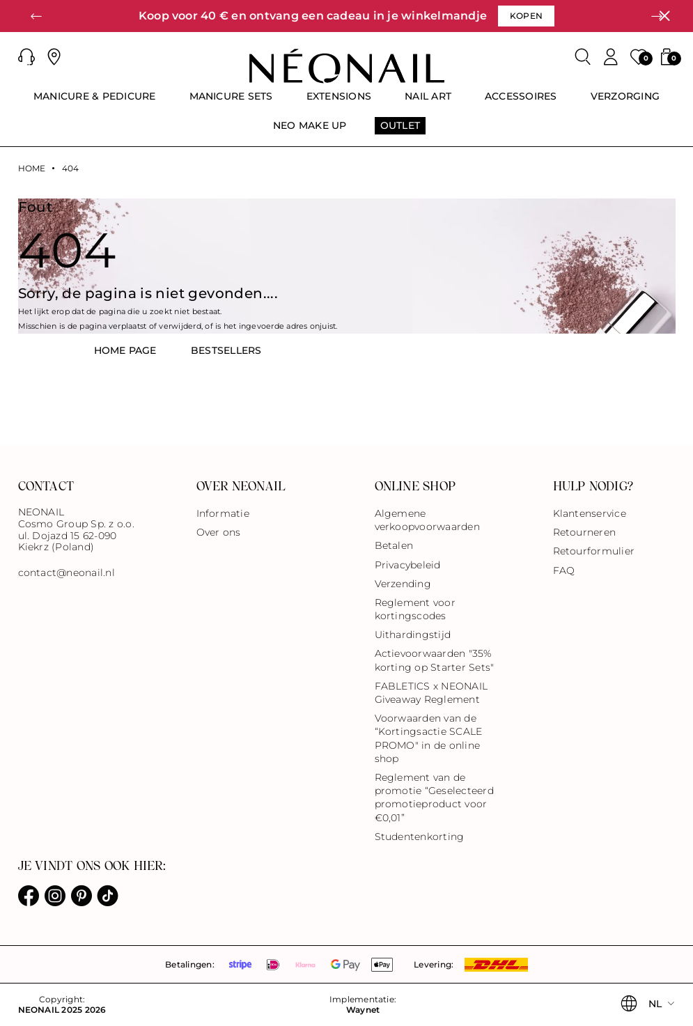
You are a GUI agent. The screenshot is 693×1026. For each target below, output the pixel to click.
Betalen (394, 545)
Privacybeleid (408, 565)
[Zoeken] (583, 57)
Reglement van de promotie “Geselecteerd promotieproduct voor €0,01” (434, 797)
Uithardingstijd (413, 634)
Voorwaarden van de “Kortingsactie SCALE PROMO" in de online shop (429, 738)
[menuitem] (95, 102)
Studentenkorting (420, 836)
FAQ (564, 570)
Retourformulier (594, 551)
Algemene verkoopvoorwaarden (427, 520)
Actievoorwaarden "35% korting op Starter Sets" (435, 660)
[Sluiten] (664, 16)
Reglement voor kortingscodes (415, 609)
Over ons (218, 532)
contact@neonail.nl (66, 573)
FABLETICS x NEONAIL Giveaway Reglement (431, 693)
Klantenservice (589, 513)
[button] (36, 16)
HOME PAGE (125, 350)
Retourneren (584, 532)
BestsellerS (226, 350)
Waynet (363, 1010)
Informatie (222, 513)
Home (32, 168)
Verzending (403, 583)
